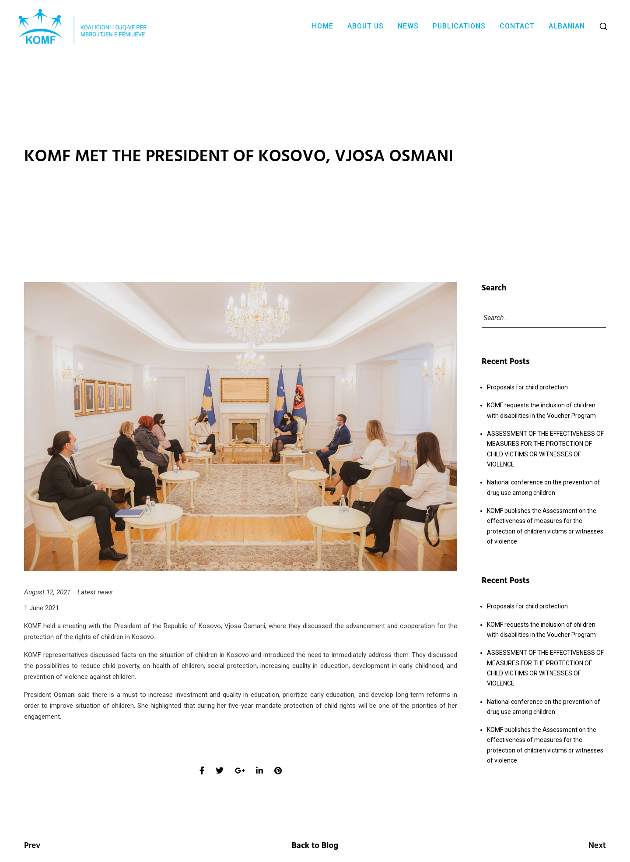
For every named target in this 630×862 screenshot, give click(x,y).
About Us (365, 26)
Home (322, 26)
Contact (517, 26)
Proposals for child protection (527, 387)
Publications (459, 26)
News (408, 26)
